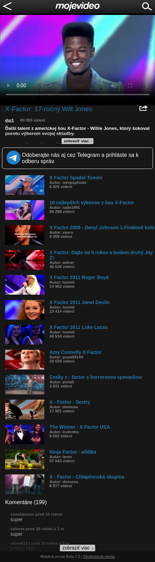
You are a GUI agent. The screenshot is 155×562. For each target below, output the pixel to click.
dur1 (9, 120)
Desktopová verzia (99, 556)
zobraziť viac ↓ (78, 141)
